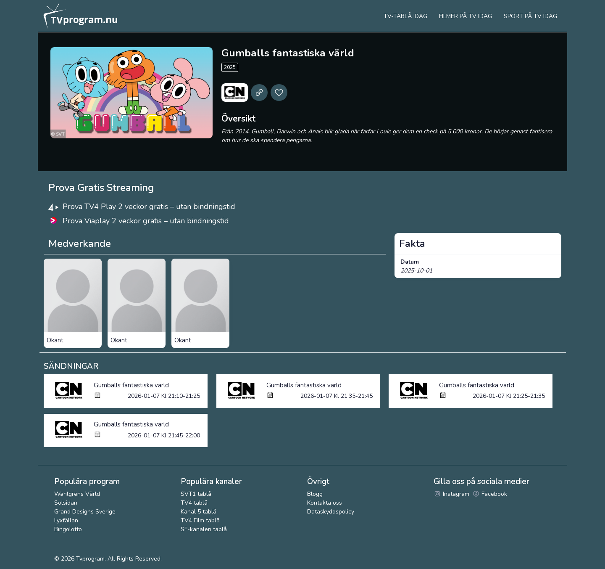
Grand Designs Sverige (85, 512)
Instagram (451, 494)
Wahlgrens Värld (77, 494)
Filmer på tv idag (465, 16)
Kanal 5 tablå (198, 512)
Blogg (315, 494)
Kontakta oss (324, 503)
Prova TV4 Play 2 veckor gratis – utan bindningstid (149, 206)
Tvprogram (90, 559)
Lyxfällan (66, 520)
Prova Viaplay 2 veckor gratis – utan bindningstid (146, 221)
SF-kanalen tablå (204, 529)
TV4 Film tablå (200, 520)
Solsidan (65, 503)
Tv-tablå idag (405, 16)
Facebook (489, 494)
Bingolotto (68, 529)
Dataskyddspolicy (330, 512)
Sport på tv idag (530, 16)
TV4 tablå (194, 503)
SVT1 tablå (196, 494)
